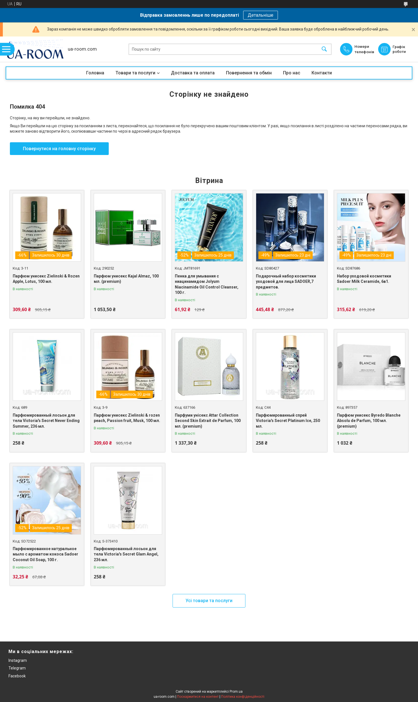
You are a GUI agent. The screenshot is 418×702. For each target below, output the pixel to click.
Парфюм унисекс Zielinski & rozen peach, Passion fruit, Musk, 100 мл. (127, 418)
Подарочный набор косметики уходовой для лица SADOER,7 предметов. (286, 281)
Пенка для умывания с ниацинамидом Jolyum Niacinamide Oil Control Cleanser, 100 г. (206, 284)
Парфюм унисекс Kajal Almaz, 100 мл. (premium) (126, 279)
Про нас (291, 73)
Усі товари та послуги (209, 600)
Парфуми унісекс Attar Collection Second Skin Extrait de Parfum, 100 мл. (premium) (208, 420)
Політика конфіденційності (242, 697)
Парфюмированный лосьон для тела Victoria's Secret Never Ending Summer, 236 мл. (46, 420)
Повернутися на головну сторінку (59, 148)
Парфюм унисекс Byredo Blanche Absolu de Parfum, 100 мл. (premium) (368, 420)
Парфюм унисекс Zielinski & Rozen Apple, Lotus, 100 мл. (46, 279)
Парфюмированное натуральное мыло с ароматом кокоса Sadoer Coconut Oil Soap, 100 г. (45, 554)
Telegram (17, 668)
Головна (95, 73)
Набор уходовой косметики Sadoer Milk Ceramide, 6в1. (364, 279)
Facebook (17, 676)
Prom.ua (236, 692)
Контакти (322, 73)
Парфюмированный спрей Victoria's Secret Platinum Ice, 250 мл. (288, 420)
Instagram (17, 660)
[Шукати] (324, 49)
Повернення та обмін (249, 73)
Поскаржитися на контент (198, 697)
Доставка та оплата (193, 73)
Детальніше (260, 15)
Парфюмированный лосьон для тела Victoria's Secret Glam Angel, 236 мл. (126, 554)
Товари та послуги (135, 73)
